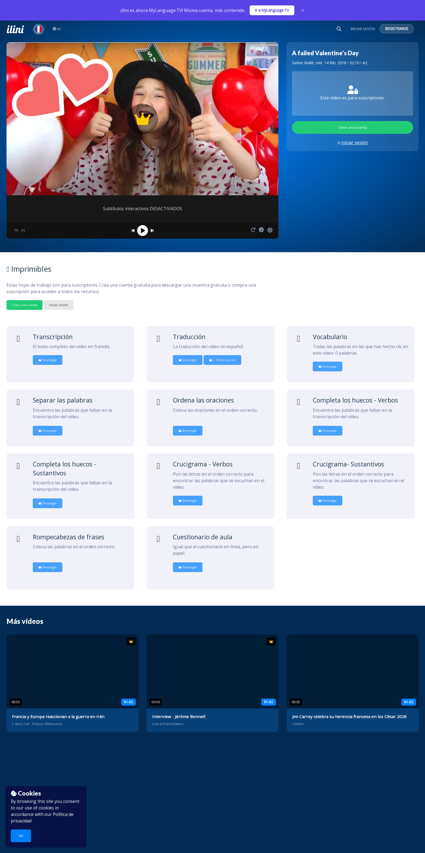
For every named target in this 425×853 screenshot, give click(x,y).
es (57, 28)
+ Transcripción (222, 360)
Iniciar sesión (58, 305)
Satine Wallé (303, 62)
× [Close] (302, 10)
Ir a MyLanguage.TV (272, 10)
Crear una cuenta (352, 127)
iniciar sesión (354, 142)
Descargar (47, 360)
